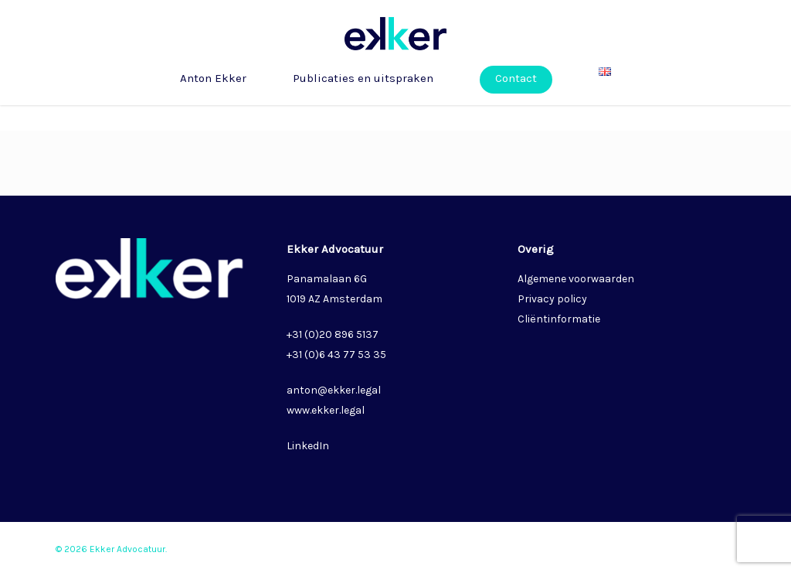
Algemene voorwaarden (576, 278)
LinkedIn (308, 445)
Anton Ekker (213, 104)
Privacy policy (552, 298)
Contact (516, 104)
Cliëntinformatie (559, 319)
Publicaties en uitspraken (363, 104)
